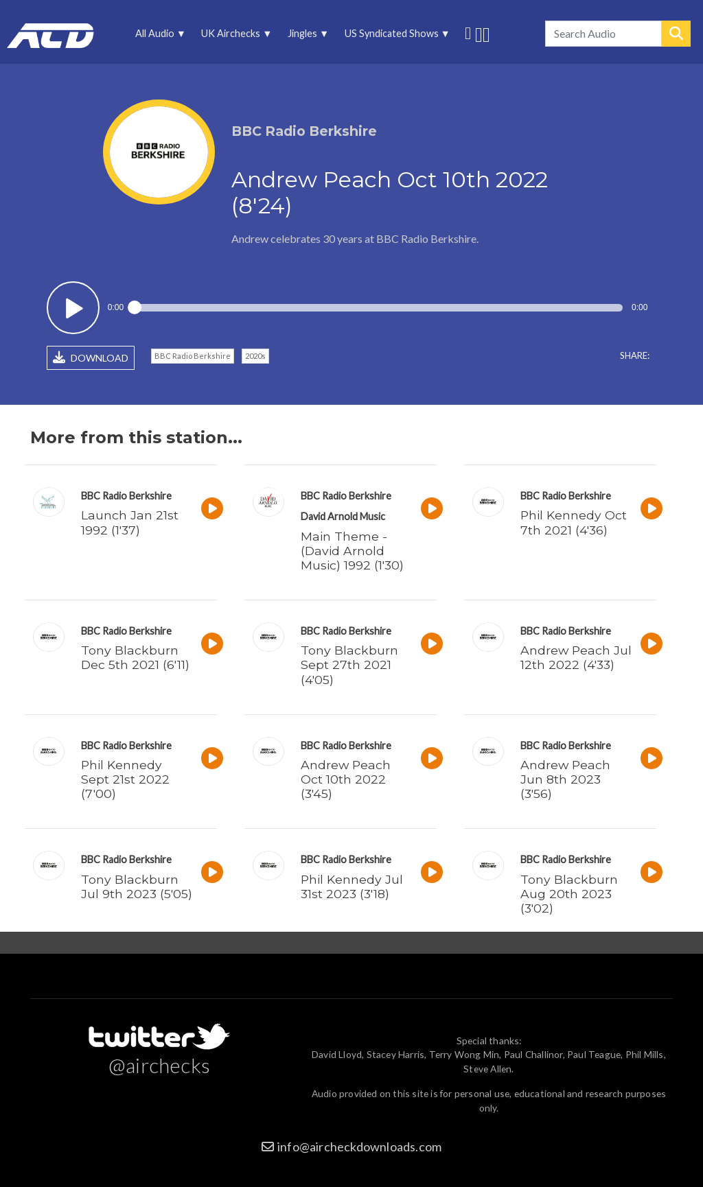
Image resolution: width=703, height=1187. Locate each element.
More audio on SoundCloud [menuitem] (479, 33)
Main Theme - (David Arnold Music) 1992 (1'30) (352, 550)
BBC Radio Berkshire (192, 355)
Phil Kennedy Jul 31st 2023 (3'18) (352, 886)
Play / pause (73, 308)
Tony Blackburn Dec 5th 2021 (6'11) (135, 657)
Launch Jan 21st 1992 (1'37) (129, 522)
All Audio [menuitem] (158, 36)
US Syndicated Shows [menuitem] (394, 36)
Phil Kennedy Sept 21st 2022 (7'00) (125, 779)
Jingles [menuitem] (306, 36)
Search (676, 34)
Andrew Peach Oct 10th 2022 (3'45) (346, 779)
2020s (255, 355)
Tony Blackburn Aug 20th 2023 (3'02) (569, 893)
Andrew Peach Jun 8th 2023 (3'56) (565, 779)
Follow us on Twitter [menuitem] (468, 31)
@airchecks (159, 1065)
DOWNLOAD (90, 357)
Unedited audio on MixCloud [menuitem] (486, 33)
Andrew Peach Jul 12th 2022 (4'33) (576, 657)
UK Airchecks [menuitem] (234, 36)
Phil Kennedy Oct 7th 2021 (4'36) (573, 522)
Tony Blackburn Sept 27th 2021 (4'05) (349, 664)
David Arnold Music (343, 516)
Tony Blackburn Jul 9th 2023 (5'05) (136, 886)
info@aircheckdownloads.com (359, 1146)
